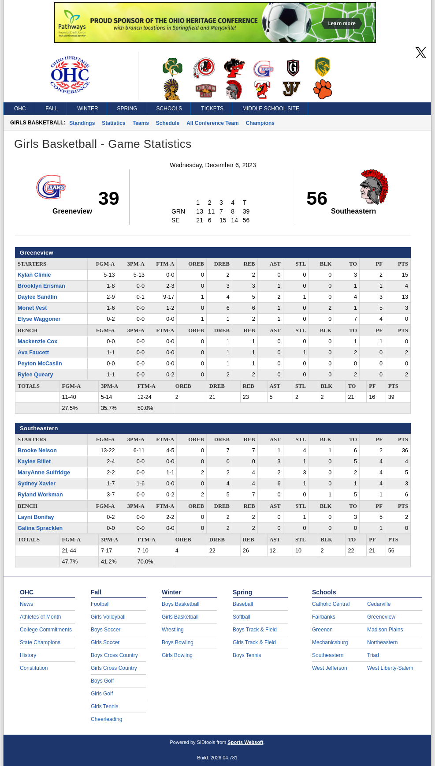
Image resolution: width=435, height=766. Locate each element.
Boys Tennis (247, 655)
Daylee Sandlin (37, 297)
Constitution (34, 668)
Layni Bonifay (36, 517)
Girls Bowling (177, 655)
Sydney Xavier (37, 484)
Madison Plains (385, 630)
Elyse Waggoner (39, 319)
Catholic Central (330, 604)
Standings (82, 123)
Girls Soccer (105, 642)
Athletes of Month (40, 617)
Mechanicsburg (330, 642)
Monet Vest (32, 308)
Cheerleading (106, 719)
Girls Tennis (104, 706)
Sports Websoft (245, 742)
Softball (241, 617)
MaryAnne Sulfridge (44, 472)
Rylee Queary (35, 375)
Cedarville (378, 604)
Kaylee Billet (34, 461)
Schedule (167, 123)
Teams (141, 123)
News (26, 604)
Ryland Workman (40, 495)
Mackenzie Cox (37, 341)
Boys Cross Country (114, 655)
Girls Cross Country (114, 668)
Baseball (243, 604)
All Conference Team (212, 123)
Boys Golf (102, 681)
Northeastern (382, 642)
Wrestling (173, 630)
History (28, 655)
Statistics (113, 123)
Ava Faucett (33, 352)
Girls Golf (102, 694)
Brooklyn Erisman (41, 286)
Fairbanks (323, 617)
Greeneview (381, 617)
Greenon (322, 630)
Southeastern (327, 655)
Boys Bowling (177, 642)
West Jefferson (329, 668)
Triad (373, 655)
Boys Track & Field (255, 630)
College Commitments (46, 630)
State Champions (40, 642)
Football (100, 604)
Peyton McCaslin (40, 363)
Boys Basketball (180, 604)
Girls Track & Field (254, 642)
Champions (260, 123)
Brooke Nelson (37, 450)
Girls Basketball (180, 617)
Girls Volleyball (108, 617)
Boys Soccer (105, 630)
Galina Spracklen (40, 528)
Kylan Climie (34, 275)
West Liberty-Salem (390, 668)
